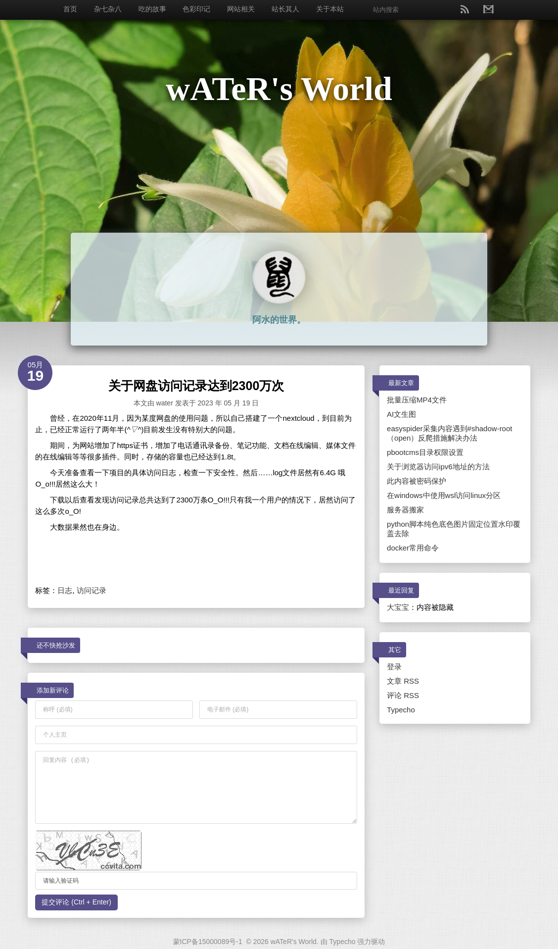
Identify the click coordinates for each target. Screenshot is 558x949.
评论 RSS (403, 695)
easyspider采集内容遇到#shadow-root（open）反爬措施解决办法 (449, 433)
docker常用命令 (413, 548)
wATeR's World (279, 88)
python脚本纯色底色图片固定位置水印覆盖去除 (453, 529)
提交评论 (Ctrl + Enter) (76, 902)
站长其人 (285, 9)
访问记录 (91, 590)
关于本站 (330, 9)
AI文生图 (401, 414)
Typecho (401, 709)
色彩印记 (196, 9)
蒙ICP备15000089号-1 (207, 942)
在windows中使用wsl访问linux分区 (444, 495)
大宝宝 (398, 607)
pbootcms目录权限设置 (425, 452)
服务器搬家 (405, 509)
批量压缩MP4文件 (417, 400)
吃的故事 (152, 9)
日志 (64, 590)
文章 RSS (403, 681)
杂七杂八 (108, 9)
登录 (394, 666)
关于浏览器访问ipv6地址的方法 (438, 466)
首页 (70, 9)
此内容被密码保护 (416, 481)
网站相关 (241, 9)
